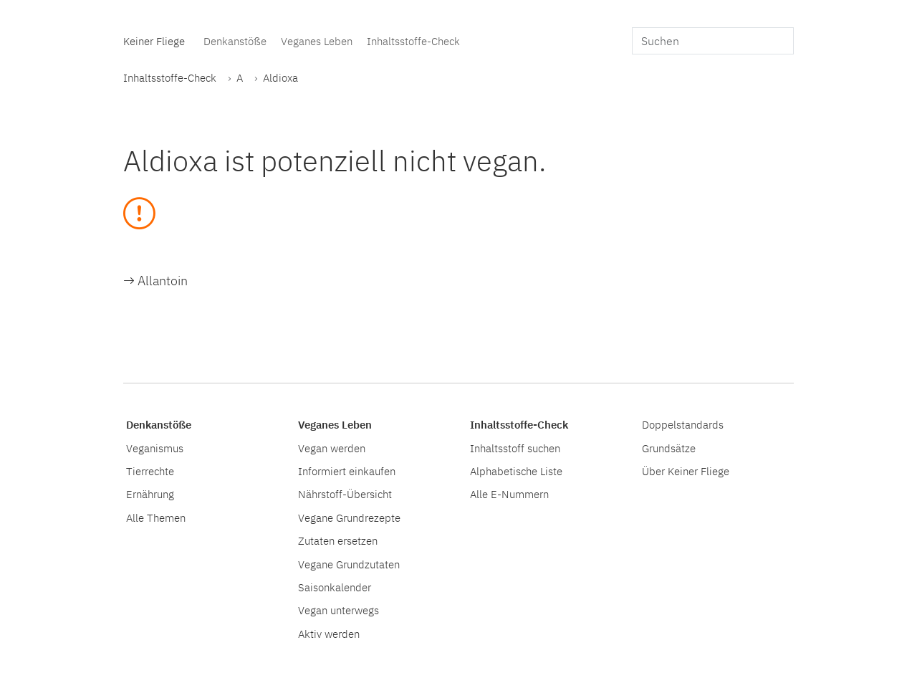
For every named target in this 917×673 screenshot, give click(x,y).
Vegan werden (331, 448)
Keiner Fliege (154, 41)
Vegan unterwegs (338, 610)
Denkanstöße (235, 41)
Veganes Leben (316, 41)
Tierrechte (150, 471)
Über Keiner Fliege (685, 471)
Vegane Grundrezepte (349, 517)
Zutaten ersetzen (338, 540)
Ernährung (150, 494)
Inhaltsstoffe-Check (413, 41)
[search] (713, 40)
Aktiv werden (329, 633)
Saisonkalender (334, 587)
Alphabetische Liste (516, 471)
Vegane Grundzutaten (349, 564)
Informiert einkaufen (346, 471)
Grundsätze (669, 448)
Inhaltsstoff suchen (515, 448)
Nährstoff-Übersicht (345, 494)
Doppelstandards (683, 424)
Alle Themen (156, 517)
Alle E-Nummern (509, 494)
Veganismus (154, 448)
